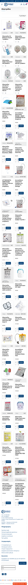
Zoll (3, 108)
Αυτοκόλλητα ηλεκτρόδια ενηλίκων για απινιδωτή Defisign (19, 183)
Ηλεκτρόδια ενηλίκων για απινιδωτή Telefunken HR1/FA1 (19, 87)
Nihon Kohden (18, 379)
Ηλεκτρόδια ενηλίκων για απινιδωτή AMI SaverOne (19, 150)
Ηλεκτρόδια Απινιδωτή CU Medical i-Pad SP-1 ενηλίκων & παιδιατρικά (20, 252)
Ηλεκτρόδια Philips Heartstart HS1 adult (20, 285)
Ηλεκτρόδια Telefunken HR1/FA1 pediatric (20, 62)
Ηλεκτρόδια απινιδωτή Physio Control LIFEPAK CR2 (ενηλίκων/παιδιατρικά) (7, 487)
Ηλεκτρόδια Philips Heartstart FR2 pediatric (7, 62)
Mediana (4, 379)
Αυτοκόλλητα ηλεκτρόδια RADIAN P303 (6, 418)
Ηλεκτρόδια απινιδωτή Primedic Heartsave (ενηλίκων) (5, 352)
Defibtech (17, 346)
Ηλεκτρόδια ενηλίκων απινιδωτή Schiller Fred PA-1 (20, 217)
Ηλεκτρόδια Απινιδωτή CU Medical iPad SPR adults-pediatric (7, 288)
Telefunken (18, 56)
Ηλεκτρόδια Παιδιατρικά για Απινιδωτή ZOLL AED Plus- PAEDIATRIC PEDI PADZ (20, 451)
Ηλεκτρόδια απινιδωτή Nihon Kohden (20, 386)
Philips (17, 32)
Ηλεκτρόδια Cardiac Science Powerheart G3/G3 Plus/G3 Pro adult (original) (6, 252)
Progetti (4, 176)
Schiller (17, 210)
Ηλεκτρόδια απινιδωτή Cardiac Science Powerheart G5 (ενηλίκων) (6, 218)
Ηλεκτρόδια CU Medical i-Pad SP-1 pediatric (7, 37)
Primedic (4, 346)
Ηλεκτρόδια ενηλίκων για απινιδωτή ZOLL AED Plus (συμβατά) (7, 114)
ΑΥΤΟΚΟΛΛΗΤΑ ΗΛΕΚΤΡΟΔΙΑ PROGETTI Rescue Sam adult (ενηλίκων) (7, 183)
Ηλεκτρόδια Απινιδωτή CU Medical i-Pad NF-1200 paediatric (7, 450)
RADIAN (4, 413)
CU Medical (5, 32)
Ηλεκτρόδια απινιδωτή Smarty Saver (20, 319)
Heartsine (5, 81)
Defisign (17, 176)
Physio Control (6, 479)
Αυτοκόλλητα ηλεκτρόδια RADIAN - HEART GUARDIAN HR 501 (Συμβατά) (20, 116)
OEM (16, 108)
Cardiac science (6, 210)
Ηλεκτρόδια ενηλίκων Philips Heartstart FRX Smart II (7, 320)
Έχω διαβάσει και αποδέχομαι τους (12, 570)
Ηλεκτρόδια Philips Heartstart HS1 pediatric (20, 418)
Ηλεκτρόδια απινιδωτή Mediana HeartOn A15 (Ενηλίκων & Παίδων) (7, 386)
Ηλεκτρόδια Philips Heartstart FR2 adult (20, 37)
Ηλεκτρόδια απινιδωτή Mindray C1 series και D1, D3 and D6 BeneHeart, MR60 (7, 149)
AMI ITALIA (18, 143)
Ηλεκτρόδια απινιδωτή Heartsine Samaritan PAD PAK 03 (6, 87)
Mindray (4, 143)
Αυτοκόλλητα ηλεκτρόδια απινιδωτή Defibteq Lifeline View (20, 352)
